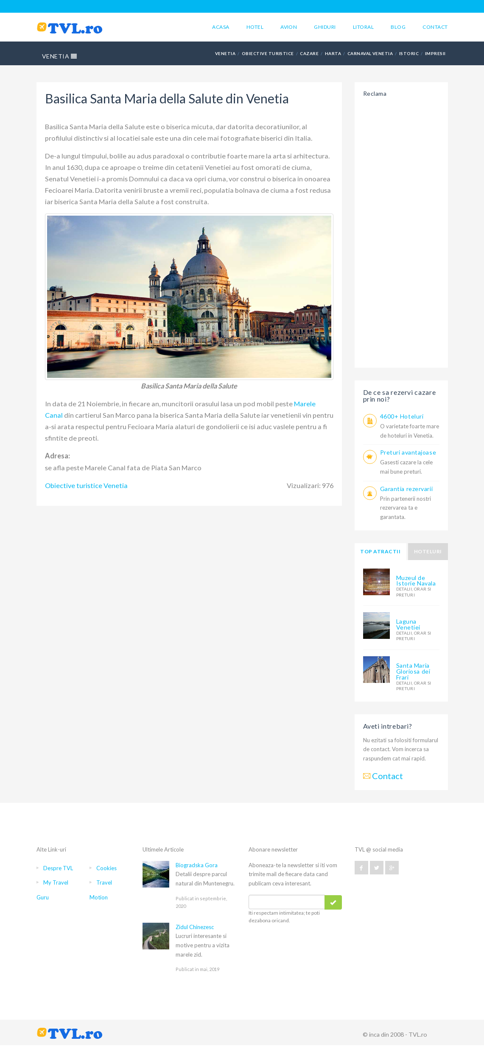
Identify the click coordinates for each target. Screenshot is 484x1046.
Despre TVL (58, 868)
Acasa (220, 27)
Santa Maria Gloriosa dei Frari (413, 671)
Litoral (363, 27)
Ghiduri (325, 27)
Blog (398, 27)
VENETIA (59, 56)
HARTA (333, 53)
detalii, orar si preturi (413, 591)
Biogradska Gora (197, 865)
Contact (435, 27)
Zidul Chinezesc (195, 927)
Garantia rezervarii (406, 488)
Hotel (254, 27)
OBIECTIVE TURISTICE (268, 53)
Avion (288, 27)
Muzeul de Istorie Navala (416, 580)
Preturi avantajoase (408, 452)
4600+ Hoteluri (402, 416)
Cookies (106, 868)
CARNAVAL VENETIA (370, 53)
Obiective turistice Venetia (86, 485)
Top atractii (380, 551)
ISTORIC (409, 53)
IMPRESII (435, 53)
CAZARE (309, 53)
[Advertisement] (401, 230)
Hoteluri (428, 551)
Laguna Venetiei (408, 624)
